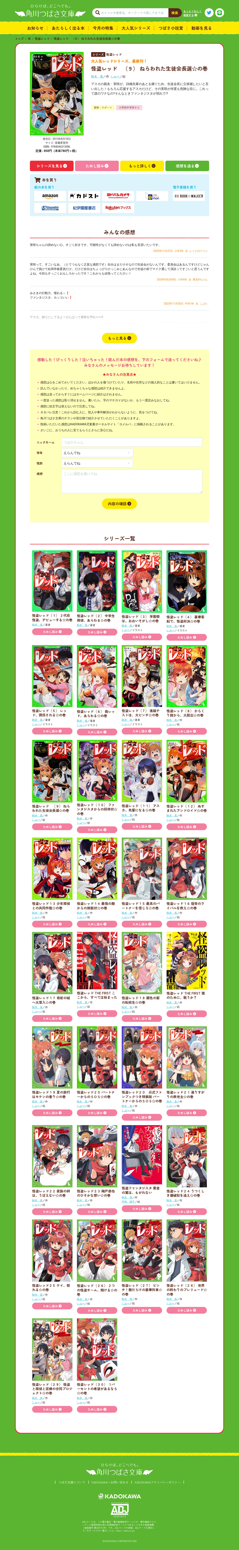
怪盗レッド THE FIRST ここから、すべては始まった (97, 995)
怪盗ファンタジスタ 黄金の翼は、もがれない (141, 1190)
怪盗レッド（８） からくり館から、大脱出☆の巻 (185, 712)
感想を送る (185, 166)
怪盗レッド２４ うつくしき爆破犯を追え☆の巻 (185, 1193)
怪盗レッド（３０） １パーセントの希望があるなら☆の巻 (97, 1388)
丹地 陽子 (128, 1201)
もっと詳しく (140, 166)
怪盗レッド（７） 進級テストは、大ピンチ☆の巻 (141, 712)
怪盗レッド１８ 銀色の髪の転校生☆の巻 (141, 999)
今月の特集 (103, 28)
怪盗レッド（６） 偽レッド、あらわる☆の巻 (96, 713)
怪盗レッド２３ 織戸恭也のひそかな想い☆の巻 (96, 1193)
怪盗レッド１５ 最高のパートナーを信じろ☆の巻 (141, 905)
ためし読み (95, 166)
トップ (19, 38)
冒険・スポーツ (103, 107)
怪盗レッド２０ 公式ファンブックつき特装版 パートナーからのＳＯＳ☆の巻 (142, 1096)
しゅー (115, 76)
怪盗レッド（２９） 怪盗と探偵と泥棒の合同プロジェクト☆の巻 (52, 1388)
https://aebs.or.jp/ (125, 1530)
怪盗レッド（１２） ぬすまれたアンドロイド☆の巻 (187, 808)
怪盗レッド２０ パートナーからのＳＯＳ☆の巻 (96, 1094)
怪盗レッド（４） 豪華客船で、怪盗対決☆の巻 (185, 618)
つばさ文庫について (71, 1482)
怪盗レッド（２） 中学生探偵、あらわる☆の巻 (96, 617)
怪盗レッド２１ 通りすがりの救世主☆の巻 (185, 1094)
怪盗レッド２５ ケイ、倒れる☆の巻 (51, 1287)
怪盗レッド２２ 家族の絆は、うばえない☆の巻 (51, 1193)
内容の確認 (117, 503)
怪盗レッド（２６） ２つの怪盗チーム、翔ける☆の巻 (97, 1290)
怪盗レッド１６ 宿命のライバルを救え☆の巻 (185, 905)
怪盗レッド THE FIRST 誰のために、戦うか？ (186, 995)
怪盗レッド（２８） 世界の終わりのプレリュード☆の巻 (187, 1289)
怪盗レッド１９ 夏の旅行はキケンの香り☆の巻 (51, 1094)
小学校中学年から (129, 107)
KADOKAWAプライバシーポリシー (158, 1482)
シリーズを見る (50, 166)
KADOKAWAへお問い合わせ (110, 1482)
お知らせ (35, 28)
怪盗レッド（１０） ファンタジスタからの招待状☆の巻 (97, 809)
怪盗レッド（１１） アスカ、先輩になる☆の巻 (141, 807)
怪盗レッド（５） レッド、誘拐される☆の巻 (49, 712)
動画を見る (201, 28)
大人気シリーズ (136, 28)
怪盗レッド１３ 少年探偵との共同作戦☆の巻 (51, 905)
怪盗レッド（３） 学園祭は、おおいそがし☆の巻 (141, 618)
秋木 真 (97, 76)
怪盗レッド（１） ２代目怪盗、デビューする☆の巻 (52, 617)
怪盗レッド (42, 38)
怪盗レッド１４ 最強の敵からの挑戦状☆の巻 (96, 905)
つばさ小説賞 (171, 28)
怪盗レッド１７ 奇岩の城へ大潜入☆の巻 (51, 999)
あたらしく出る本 (68, 28)
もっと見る (117, 338)
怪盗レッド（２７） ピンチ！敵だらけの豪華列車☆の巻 (142, 1289)
